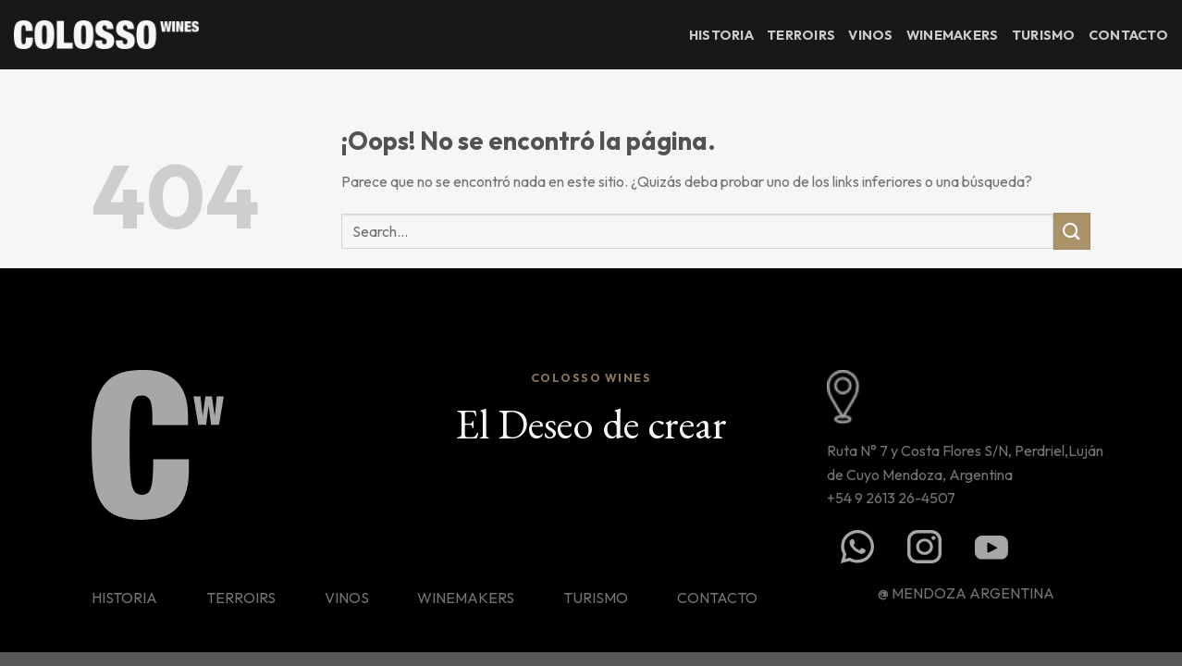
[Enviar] (1071, 231)
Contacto (1128, 35)
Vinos (870, 35)
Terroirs (801, 35)
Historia (721, 35)
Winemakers (952, 35)
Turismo (1044, 35)
